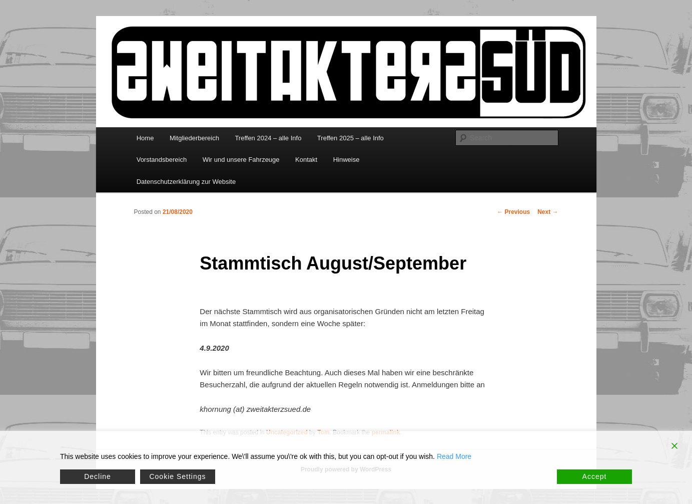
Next (547, 211)
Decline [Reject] (97, 476)
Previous (513, 211)
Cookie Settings (177, 476)
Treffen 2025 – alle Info (350, 138)
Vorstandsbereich (162, 159)
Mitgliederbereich (194, 138)
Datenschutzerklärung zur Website (186, 181)
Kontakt (306, 159)
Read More (454, 456)
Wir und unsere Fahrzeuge (241, 159)
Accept (594, 476)
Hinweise (346, 159)
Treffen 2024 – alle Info (268, 138)
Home (145, 138)
